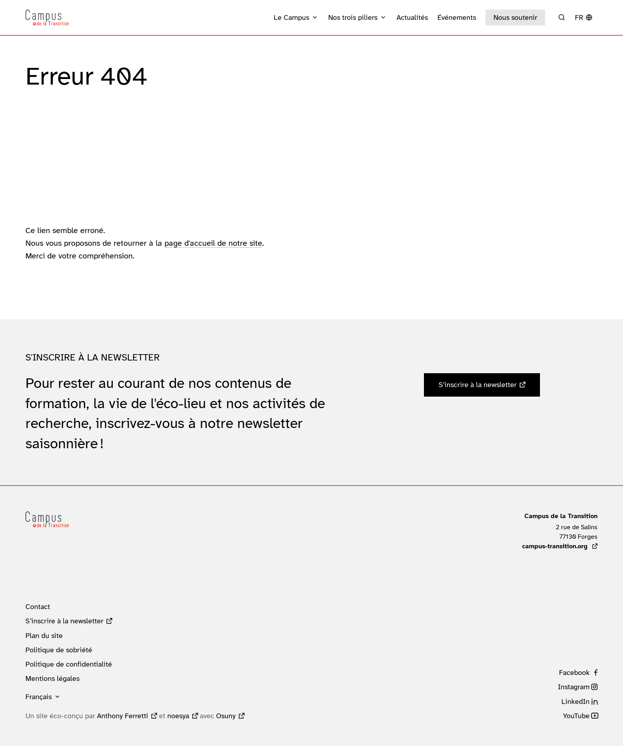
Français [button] (38, 697)
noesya (178, 716)
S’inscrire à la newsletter (478, 384)
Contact (37, 606)
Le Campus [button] (291, 17)
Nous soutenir (515, 17)
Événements (456, 17)
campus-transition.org (560, 546)
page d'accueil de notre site (213, 243)
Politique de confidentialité (68, 664)
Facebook (574, 672)
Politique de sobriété (58, 650)
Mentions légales (52, 678)
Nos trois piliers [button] (352, 17)
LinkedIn (575, 701)
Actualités (412, 17)
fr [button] (579, 17)
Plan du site (44, 635)
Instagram (574, 687)
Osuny (226, 716)
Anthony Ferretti (122, 716)
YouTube (576, 716)
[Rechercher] (561, 17)
